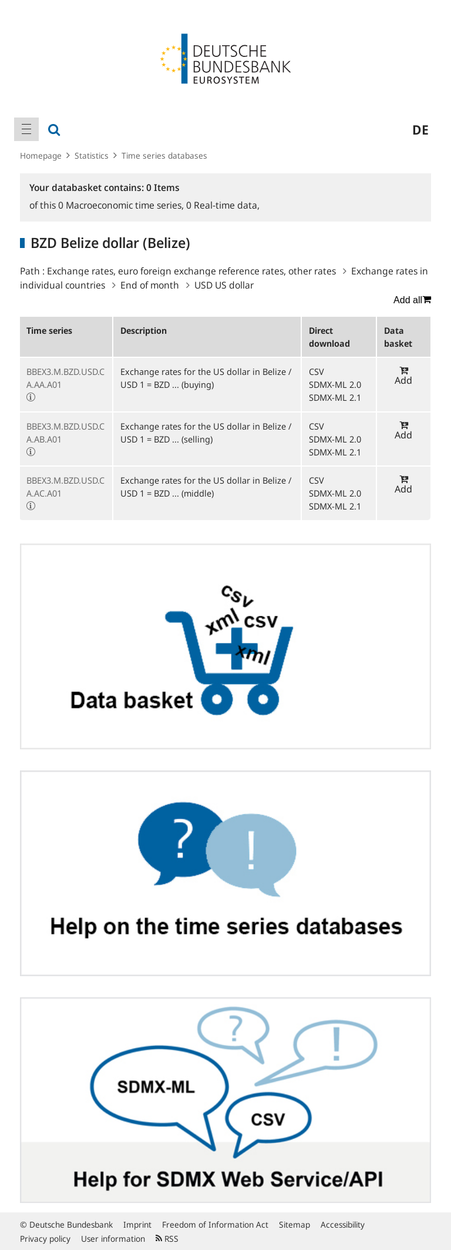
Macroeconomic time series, (122, 205)
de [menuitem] (420, 129)
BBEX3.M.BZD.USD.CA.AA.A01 (65, 378)
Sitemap (294, 1224)
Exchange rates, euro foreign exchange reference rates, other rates (191, 270)
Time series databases (164, 155)
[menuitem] (26, 129)
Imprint (137, 1224)
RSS (167, 1238)
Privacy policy (45, 1238)
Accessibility (343, 1224)
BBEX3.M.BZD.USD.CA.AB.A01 (65, 432)
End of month (149, 285)
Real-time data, (223, 205)
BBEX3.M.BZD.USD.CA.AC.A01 (65, 486)
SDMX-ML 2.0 (335, 384)
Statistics (92, 155)
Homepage (41, 155)
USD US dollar (224, 285)
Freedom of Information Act (215, 1224)
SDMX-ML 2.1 (335, 397)
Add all (412, 299)
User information (113, 1238)
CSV (316, 371)
